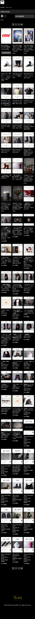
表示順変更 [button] (20, 16)
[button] (2, 2)
